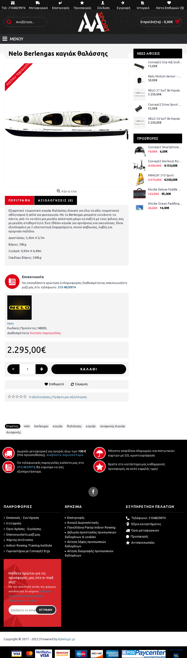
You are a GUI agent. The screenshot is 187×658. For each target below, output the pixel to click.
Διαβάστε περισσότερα (65, 455)
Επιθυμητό (56, 384)
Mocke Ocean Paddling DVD (165, 203)
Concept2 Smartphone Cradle (165, 147)
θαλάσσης (74, 426)
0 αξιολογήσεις (40, 397)
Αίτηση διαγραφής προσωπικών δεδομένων (89, 553)
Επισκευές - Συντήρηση (21, 518)
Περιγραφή (19, 200)
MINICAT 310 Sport (161, 175)
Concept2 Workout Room (165, 161)
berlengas (41, 426)
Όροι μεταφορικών (142, 531)
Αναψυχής (13, 432)
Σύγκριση (81, 384)
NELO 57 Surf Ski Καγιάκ (164, 90)
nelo (27, 426)
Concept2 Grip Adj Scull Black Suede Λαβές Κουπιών (165, 62)
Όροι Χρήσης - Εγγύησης (22, 529)
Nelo (10, 323)
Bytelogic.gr (66, 639)
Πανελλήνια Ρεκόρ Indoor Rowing (90, 527)
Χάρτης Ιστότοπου (18, 540)
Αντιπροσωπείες (140, 543)
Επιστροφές (74, 517)
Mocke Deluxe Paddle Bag (165, 189)
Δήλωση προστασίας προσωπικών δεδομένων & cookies (90, 534)
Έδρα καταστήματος (143, 524)
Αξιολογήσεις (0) (55, 200)
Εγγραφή (45, 609)
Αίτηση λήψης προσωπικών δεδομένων (85, 544)
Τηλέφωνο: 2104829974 (146, 518)
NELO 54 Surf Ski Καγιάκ (164, 118)
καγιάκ (58, 426)
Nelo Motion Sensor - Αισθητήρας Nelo (165, 76)
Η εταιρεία (12, 523)
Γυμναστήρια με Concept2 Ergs (27, 551)
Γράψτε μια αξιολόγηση (70, 397)
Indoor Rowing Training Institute (28, 546)
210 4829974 (26, 467)
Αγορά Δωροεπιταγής (82, 522)
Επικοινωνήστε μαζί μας (22, 535)
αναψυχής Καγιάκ (112, 426)
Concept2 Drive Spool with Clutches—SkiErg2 (165, 104)
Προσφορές (137, 537)
